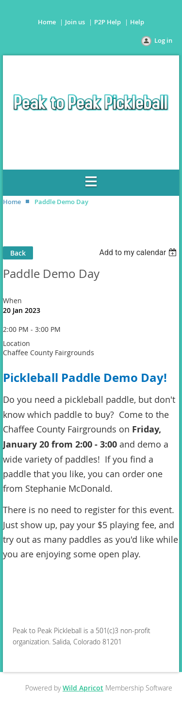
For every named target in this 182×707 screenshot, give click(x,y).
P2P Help (107, 21)
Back (18, 253)
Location (16, 343)
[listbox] (139, 252)
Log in (163, 40)
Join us (75, 21)
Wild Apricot (83, 687)
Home (47, 21)
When (12, 300)
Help (137, 21)
